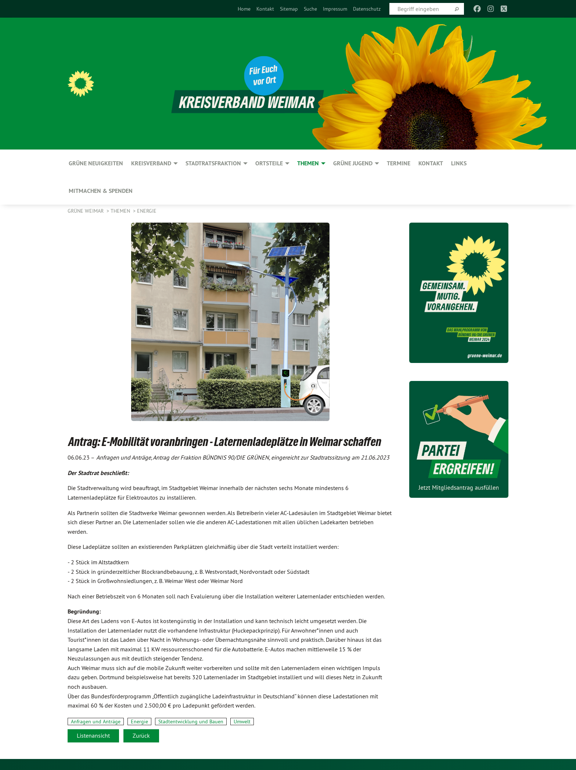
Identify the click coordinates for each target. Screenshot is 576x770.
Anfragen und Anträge (95, 721)
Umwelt (242, 721)
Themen (121, 211)
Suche (310, 9)
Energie (146, 211)
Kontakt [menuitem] (430, 163)
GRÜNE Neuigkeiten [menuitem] (96, 163)
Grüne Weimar (86, 211)
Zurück (141, 735)
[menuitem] (244, 9)
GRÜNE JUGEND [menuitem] (352, 163)
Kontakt (265, 9)
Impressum (335, 9)
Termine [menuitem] (398, 163)
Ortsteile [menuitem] (269, 163)
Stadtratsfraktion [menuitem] (213, 163)
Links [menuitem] (459, 163)
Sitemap (289, 9)
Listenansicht (93, 735)
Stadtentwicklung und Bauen (190, 721)
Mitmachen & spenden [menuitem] (101, 191)
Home (244, 9)
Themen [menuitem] (308, 163)
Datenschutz (367, 9)
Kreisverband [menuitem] (151, 163)
